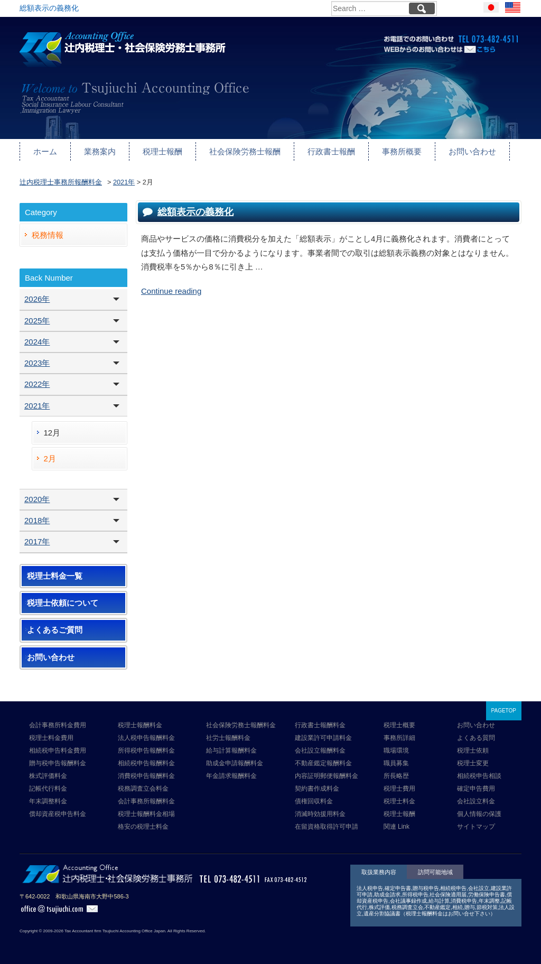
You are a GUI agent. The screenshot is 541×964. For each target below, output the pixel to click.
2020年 (37, 499)
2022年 (37, 383)
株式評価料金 (48, 776)
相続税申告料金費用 (57, 750)
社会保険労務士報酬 (245, 151)
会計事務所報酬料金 (146, 801)
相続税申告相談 (479, 776)
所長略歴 (396, 776)
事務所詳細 (399, 737)
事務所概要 (402, 151)
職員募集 (396, 763)
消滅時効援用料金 (320, 814)
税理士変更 (473, 763)
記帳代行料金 (48, 788)
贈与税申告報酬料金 (57, 763)
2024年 (37, 341)
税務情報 (47, 234)
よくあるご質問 (54, 630)
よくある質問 (476, 737)
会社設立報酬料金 (320, 750)
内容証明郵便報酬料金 (326, 776)
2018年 (37, 520)
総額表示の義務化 (195, 212)
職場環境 (396, 750)
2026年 (37, 298)
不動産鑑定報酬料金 (323, 763)
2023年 (37, 362)
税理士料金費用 (51, 737)
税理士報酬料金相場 (146, 814)
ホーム (45, 151)
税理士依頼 (473, 750)
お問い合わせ (472, 151)
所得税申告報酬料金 (146, 750)
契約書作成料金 (317, 788)
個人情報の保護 (479, 814)
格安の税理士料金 (143, 826)
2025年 (37, 320)
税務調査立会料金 (143, 788)
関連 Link (396, 826)
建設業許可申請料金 (323, 737)
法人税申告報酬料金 (146, 737)
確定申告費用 (476, 788)
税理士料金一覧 (54, 576)
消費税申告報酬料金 (146, 776)
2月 (50, 458)
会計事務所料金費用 (57, 725)
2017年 (37, 541)
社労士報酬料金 (228, 737)
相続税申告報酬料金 (146, 763)
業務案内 (100, 151)
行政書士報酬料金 (320, 725)
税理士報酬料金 (140, 725)
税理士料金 (399, 801)
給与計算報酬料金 (231, 750)
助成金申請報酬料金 (234, 763)
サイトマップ (476, 826)
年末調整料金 (48, 801)
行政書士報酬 (331, 151)
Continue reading (171, 290)
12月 (52, 432)
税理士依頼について (62, 603)
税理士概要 (399, 725)
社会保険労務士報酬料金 (241, 725)
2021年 (37, 405)
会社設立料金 (476, 801)
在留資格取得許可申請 (326, 826)
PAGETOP (503, 710)
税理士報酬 (162, 151)
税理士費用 (399, 788)
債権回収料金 (314, 801)
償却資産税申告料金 (57, 814)
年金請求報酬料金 (231, 776)
